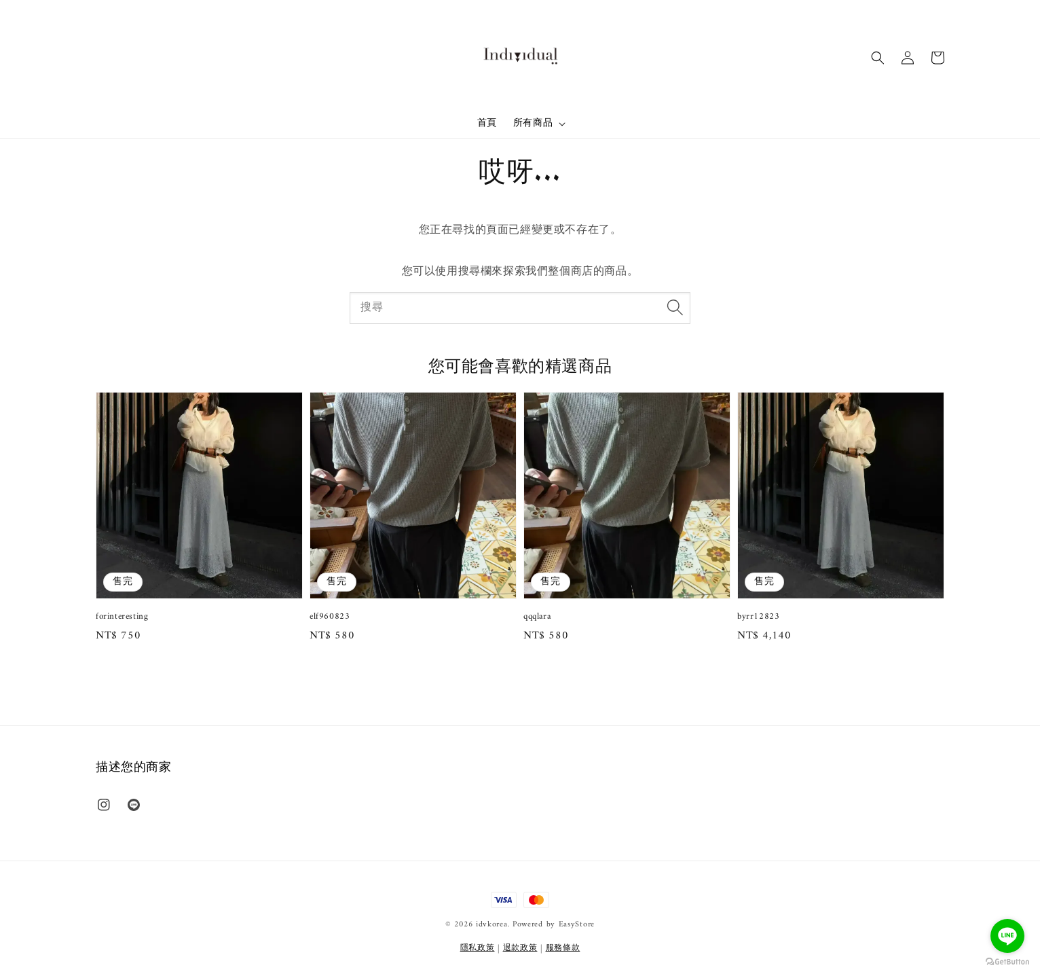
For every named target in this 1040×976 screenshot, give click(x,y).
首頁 (487, 123)
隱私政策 (477, 948)
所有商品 (533, 124)
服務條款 (563, 948)
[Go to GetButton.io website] (1007, 962)
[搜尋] (675, 308)
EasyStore (577, 925)
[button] (878, 58)
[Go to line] (1007, 936)
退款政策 (520, 948)
